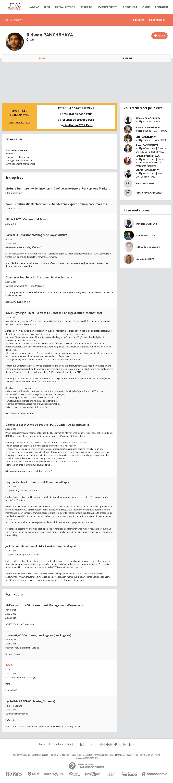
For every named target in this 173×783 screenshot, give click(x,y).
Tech (47, 7)
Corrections (154, 755)
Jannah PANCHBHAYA (147, 155)
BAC (11, 122)
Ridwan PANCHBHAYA (147, 118)
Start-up (86, 7)
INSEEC (9, 665)
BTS (28, 122)
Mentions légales (123, 755)
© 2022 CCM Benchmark (86, 758)
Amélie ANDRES (145, 259)
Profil (43, 58)
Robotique (130, 7)
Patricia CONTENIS (146, 223)
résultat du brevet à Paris (77, 120)
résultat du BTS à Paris (77, 125)
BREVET (20, 122)
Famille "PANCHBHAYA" (148, 192)
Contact (34, 755)
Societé (66, 755)
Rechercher (15, 19)
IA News (34, 7)
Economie (161, 7)
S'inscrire (138, 19)
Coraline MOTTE (145, 235)
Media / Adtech (65, 7)
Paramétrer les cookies (104, 755)
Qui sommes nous (21, 755)
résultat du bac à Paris (78, 114)
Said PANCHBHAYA (145, 136)
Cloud (146, 7)
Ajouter (161, 35)
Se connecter (157, 19)
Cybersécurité (107, 7)
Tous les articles (140, 755)
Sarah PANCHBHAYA (146, 145)
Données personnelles (82, 755)
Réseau (127, 58)
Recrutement (55, 755)
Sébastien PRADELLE (148, 247)
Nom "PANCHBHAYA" (147, 183)
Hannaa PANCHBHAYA (147, 127)
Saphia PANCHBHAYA (147, 169)
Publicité (44, 755)
